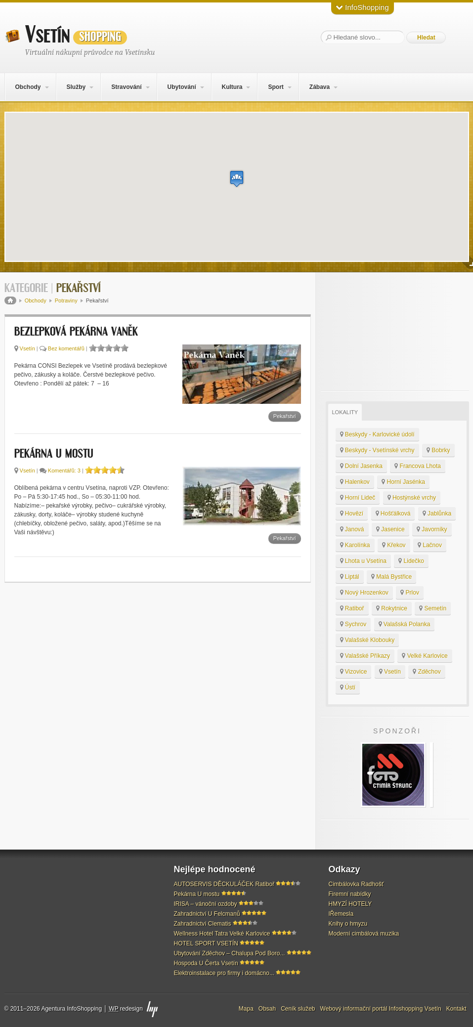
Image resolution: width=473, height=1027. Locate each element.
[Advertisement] (394, 331)
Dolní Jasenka (361, 466)
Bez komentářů (66, 348)
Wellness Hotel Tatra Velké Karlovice (222, 933)
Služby (76, 87)
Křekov (394, 545)
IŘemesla (341, 913)
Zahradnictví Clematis (202, 923)
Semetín (432, 608)
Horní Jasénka (403, 481)
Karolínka (355, 545)
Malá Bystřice (391, 576)
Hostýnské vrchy (411, 497)
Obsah (267, 1008)
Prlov (409, 592)
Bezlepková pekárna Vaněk (76, 332)
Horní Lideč (358, 497)
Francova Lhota (417, 466)
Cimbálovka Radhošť (356, 884)
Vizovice (353, 671)
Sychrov (353, 624)
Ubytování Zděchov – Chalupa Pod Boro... (229, 953)
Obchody (28, 87)
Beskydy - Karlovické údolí (377, 434)
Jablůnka (437, 513)
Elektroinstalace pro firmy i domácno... (224, 973)
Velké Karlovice (424, 655)
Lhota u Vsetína (363, 560)
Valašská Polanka (404, 624)
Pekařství (284, 416)
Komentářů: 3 (64, 470)
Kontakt (456, 1008)
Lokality (345, 412)
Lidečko (411, 560)
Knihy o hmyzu (348, 923)
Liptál (349, 576)
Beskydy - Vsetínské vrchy (377, 450)
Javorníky (432, 529)
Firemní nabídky (350, 894)
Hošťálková (393, 513)
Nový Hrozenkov (364, 592)
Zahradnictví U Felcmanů (207, 913)
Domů (10, 300)
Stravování (126, 87)
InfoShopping (362, 7)
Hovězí (352, 513)
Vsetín (76, 35)
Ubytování (181, 87)
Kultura (231, 87)
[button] (237, 179)
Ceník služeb (298, 1008)
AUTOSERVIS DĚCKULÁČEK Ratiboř (224, 884)
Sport (275, 87)
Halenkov (355, 481)
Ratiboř (352, 608)
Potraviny (66, 300)
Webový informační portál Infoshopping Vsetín (380, 1008)
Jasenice (390, 529)
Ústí (348, 687)
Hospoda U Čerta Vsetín (206, 963)
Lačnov (430, 545)
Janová (352, 529)
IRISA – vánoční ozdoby (205, 903)
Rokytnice (391, 608)
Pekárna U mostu (53, 454)
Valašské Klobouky (367, 640)
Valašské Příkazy (365, 655)
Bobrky (438, 450)
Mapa (246, 1008)
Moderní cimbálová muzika (364, 933)
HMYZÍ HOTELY (350, 903)
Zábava (319, 87)
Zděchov (426, 671)
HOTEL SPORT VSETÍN (206, 943)
